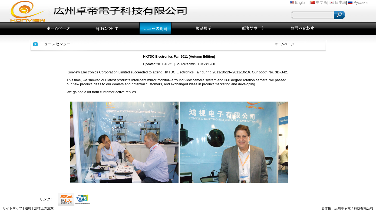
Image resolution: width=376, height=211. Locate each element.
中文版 (321, 2)
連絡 (28, 208)
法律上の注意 (44, 208)
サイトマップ (12, 208)
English (301, 2)
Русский (361, 2)
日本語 (340, 2)
